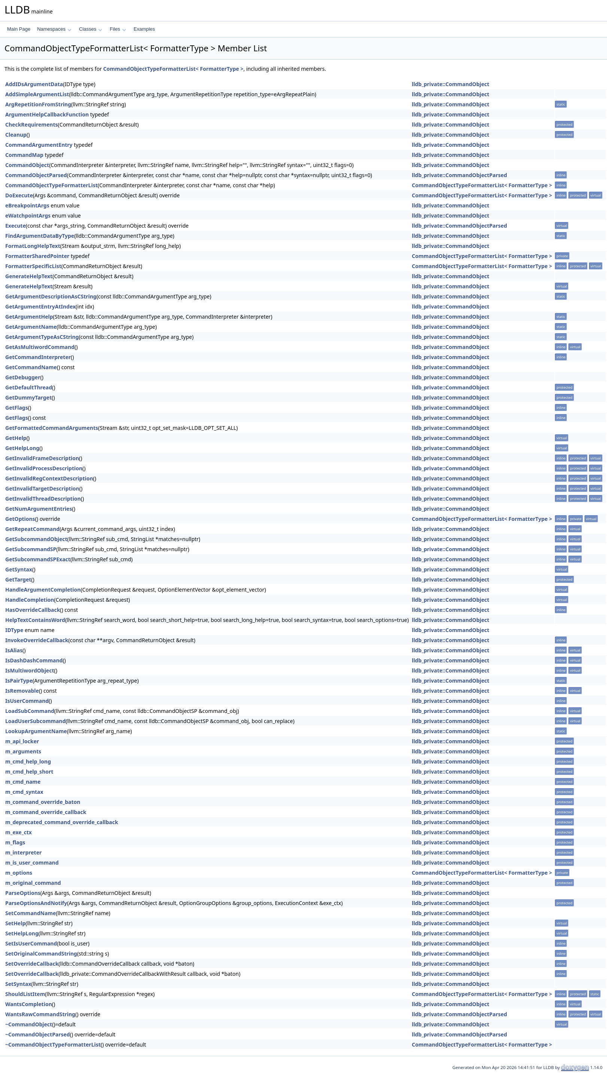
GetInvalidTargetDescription (42, 488)
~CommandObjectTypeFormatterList (53, 1044)
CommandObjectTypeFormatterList (51, 185)
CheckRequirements (31, 124)
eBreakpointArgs (27, 205)
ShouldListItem (25, 994)
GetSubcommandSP (30, 549)
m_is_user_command (31, 862)
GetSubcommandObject (36, 539)
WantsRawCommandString (40, 1014)
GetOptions (20, 518)
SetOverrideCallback (31, 963)
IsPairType (19, 680)
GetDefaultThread (28, 387)
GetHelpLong (22, 448)
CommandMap (24, 154)
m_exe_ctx (18, 832)
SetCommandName (30, 913)
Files (118, 29)
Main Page (18, 29)
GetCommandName (31, 367)
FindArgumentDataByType (39, 235)
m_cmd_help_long (28, 761)
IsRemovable (22, 690)
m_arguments (23, 751)
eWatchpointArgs (28, 215)
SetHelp (15, 923)
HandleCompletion (29, 599)
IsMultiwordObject (29, 670)
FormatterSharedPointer (37, 255)
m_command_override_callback (45, 812)
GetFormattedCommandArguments (51, 427)
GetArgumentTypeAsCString (42, 336)
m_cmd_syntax (24, 791)
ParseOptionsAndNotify (36, 903)
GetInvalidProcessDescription (43, 468)
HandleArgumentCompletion (43, 589)
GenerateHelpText (28, 276)
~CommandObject (28, 1024)
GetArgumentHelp (29, 316)
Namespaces (54, 29)
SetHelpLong (22, 933)
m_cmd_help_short (29, 771)
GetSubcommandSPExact (37, 559)
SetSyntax (18, 983)
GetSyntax (18, 569)
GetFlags (16, 407)
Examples (144, 29)
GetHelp (16, 437)
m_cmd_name (22, 781)
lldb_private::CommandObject (450, 84)
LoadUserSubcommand (35, 721)
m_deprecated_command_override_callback (61, 822)
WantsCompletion (28, 1004)
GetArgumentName (31, 326)
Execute (15, 225)
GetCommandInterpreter (38, 357)
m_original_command (33, 882)
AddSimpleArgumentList (37, 94)
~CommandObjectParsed (37, 1034)
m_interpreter (23, 852)
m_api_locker (22, 741)
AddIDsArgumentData (34, 84)
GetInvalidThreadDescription (43, 498)
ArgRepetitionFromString (38, 104)
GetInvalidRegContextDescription (49, 478)
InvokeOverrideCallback (37, 640)
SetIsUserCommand (31, 943)
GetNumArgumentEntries (38, 508)
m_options (18, 872)
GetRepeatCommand (32, 528)
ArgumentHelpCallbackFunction (47, 114)
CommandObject (27, 164)
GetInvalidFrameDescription (42, 458)
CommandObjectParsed (36, 175)
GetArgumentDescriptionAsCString (51, 296)
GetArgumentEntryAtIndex (40, 306)
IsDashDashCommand (34, 660)
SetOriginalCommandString (41, 953)
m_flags (15, 842)
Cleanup (16, 134)
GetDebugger (22, 377)
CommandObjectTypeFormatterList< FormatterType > (173, 68)
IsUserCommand (27, 700)
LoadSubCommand (29, 710)
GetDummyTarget (28, 397)
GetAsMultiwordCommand (40, 346)
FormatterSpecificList (33, 266)
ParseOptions (22, 892)
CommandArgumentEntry (39, 144)
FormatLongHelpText (32, 245)
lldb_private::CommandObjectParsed (459, 175)
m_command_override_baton (42, 801)
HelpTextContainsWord (35, 619)
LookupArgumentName (36, 731)
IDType (14, 630)
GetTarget (18, 579)
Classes (90, 29)
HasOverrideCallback (32, 609)
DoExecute (19, 195)
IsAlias (13, 650)
